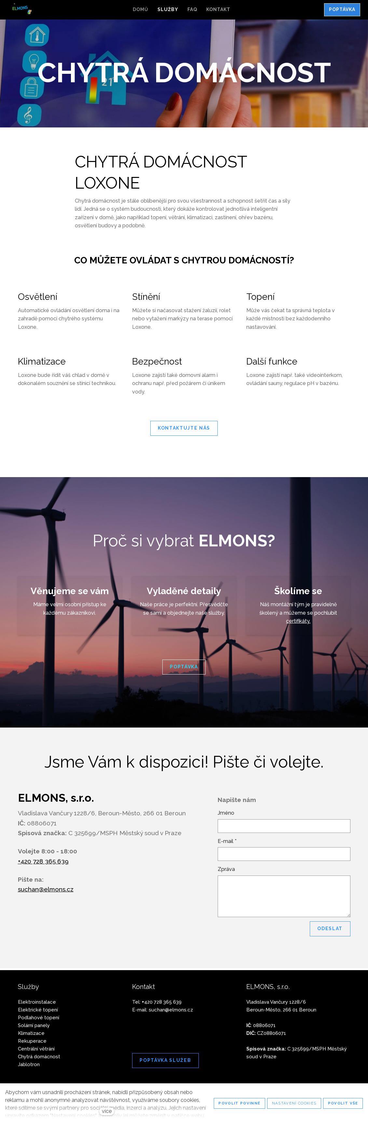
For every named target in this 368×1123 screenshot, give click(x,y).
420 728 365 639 (162, 1002)
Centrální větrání (36, 1049)
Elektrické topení (38, 1010)
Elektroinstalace (37, 1002)
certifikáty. (298, 623)
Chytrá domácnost (39, 1057)
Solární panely (34, 1025)
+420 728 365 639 (43, 863)
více (107, 1111)
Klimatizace (31, 1033)
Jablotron (29, 1064)
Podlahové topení (38, 1018)
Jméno (226, 815)
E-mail (227, 843)
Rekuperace (32, 1041)
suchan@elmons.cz (46, 891)
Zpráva (226, 871)
